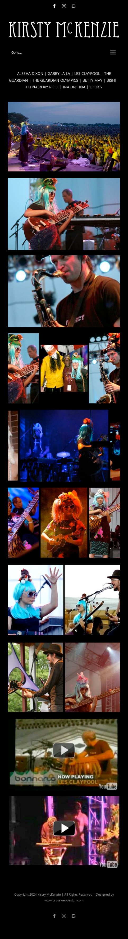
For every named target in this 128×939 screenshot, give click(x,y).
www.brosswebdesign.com (64, 900)
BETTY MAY (92, 80)
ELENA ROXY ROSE (42, 86)
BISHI (111, 80)
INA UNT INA (74, 86)
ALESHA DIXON (30, 73)
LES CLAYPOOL (87, 73)
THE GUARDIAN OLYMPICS (55, 80)
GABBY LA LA (59, 73)
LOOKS (96, 86)
